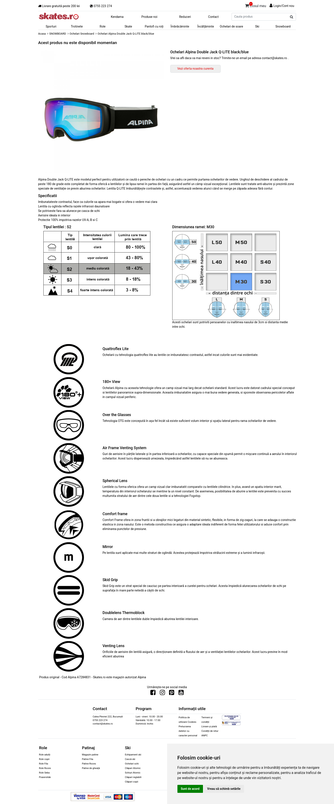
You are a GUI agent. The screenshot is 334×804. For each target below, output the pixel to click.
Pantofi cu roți (154, 26)
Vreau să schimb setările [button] (224, 788)
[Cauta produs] (291, 17)
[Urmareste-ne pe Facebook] (153, 693)
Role (102, 26)
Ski (257, 26)
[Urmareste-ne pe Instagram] (162, 693)
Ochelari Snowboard (82, 33)
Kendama (117, 16)
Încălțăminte (205, 26)
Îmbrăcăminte (180, 26)
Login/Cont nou (283, 6)
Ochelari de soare (231, 26)
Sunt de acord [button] (190, 788)
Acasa (42, 33)
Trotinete (77, 26)
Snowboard (283, 26)
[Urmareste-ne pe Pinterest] (171, 693)
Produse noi (149, 16)
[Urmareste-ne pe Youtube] (181, 693)
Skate (128, 26)
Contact (213, 16)
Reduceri (185, 16)
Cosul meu (255, 5)
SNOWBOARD (57, 33)
